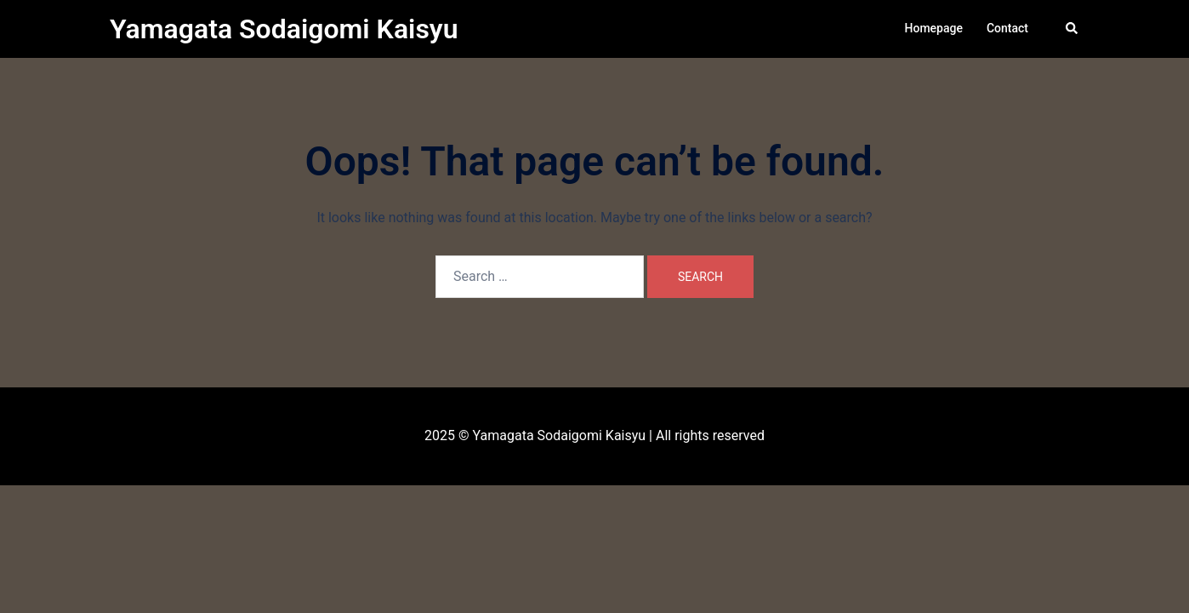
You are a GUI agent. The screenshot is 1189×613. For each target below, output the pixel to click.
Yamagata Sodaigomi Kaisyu (284, 29)
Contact (1007, 28)
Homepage (934, 28)
